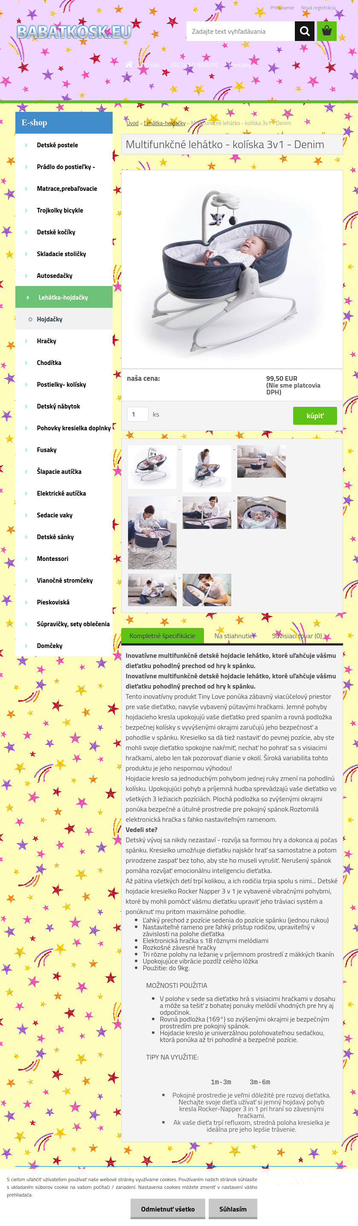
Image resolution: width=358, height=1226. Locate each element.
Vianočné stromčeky (65, 580)
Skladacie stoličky (61, 254)
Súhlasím (233, 1209)
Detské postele (57, 145)
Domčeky (50, 646)
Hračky (46, 341)
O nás (153, 64)
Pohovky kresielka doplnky (74, 428)
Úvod (133, 123)
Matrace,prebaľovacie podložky (67, 191)
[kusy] (137, 414)
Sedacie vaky (55, 515)
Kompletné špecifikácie (162, 636)
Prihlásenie (282, 7)
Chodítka (49, 363)
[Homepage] (129, 64)
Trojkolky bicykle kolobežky (60, 213)
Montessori (53, 558)
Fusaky (47, 450)
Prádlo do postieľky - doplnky (66, 169)
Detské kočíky (56, 232)
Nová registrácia (318, 7)
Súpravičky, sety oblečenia (73, 624)
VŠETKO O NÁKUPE (194, 64)
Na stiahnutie (234, 636)
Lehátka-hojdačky (63, 297)
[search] (304, 31)
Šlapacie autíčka (59, 471)
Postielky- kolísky (61, 384)
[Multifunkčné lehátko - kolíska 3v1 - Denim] (232, 174)
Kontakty (240, 64)
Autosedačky (55, 275)
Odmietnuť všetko (168, 1209)
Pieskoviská (53, 602)
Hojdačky (50, 319)
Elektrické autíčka (61, 493)
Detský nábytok (58, 406)
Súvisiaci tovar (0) (297, 636)
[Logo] (74, 31)
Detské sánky (55, 537)
